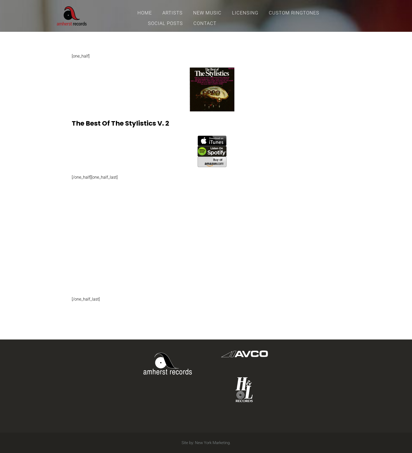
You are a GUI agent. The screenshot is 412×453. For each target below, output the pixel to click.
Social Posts (165, 23)
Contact (205, 23)
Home (144, 13)
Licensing (245, 13)
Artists (172, 13)
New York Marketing (212, 442)
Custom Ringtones (294, 13)
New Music (207, 13)
